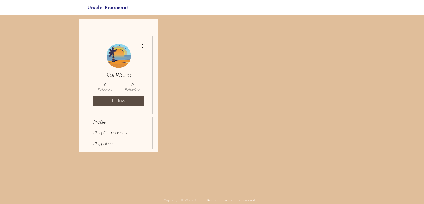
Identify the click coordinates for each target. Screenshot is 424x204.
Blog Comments (110, 133)
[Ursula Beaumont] (108, 7)
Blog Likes (103, 144)
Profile (99, 122)
